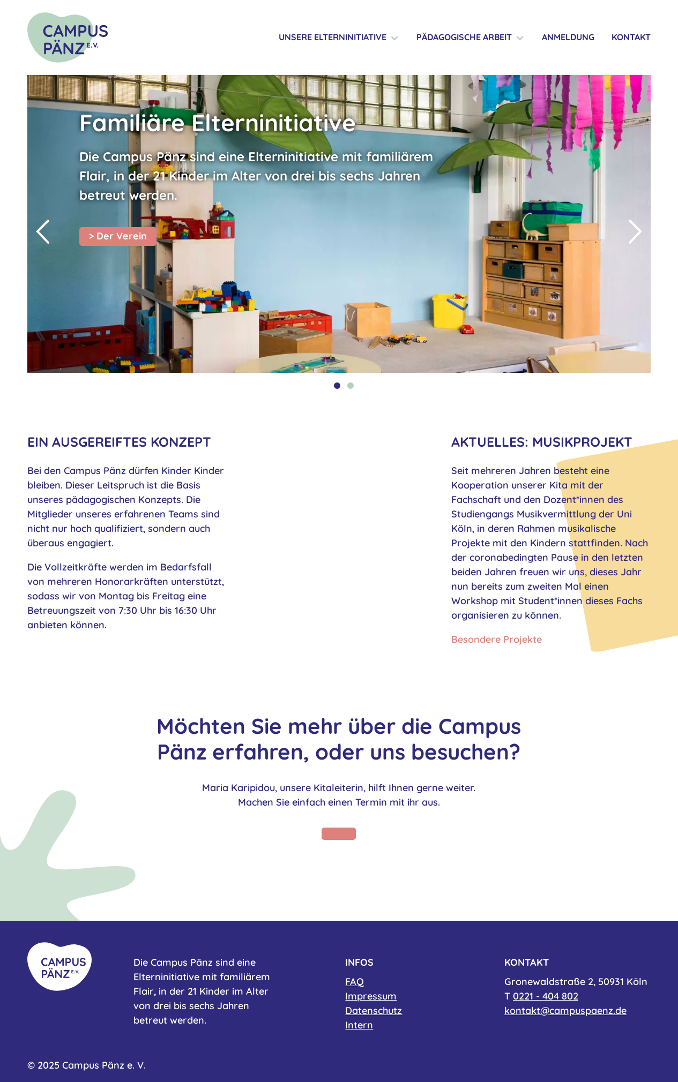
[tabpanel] (339, 224)
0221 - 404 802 (545, 996)
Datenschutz (373, 1010)
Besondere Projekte (496, 639)
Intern (359, 1025)
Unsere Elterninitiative (332, 37)
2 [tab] (350, 385)
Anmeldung (568, 37)
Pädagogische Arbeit (464, 37)
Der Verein (121, 236)
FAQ (354, 981)
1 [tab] (337, 385)
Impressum (371, 996)
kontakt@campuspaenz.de (565, 1010)
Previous (42, 232)
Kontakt (631, 37)
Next (635, 232)
